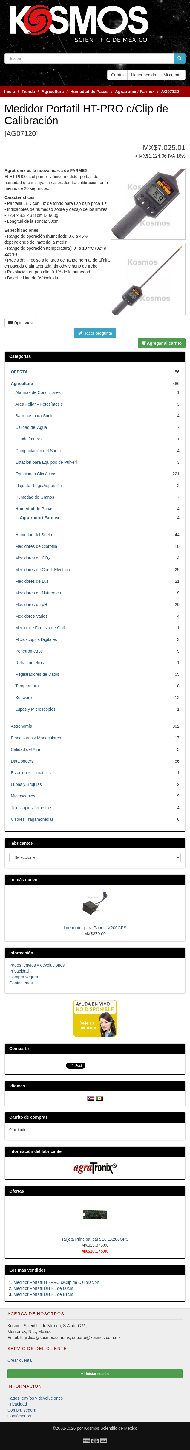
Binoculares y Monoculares (36, 737)
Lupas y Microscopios (35, 709)
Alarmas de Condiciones (38, 392)
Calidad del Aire (25, 749)
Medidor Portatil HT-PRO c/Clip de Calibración (56, 1282)
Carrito (117, 74)
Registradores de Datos (37, 674)
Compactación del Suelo (38, 450)
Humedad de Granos (34, 497)
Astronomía (21, 726)
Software (23, 697)
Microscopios (23, 796)
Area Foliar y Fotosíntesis (39, 404)
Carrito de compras (28, 1117)
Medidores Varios (31, 616)
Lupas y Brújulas (26, 784)
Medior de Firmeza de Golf (40, 627)
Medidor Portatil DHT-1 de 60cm (43, 1288)
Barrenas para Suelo (34, 415)
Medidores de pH (31, 604)
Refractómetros (29, 662)
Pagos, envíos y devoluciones (37, 965)
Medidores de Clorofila (36, 546)
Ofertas (16, 1191)
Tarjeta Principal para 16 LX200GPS (95, 1239)
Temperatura (27, 686)
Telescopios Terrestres (31, 807)
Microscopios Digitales (36, 639)
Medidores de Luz (31, 581)
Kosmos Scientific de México (110, 1428)
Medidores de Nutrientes (38, 592)
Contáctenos (21, 983)
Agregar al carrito (162, 343)
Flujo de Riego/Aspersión (38, 485)
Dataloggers (22, 761)
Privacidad (19, 971)
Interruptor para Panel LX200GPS (95, 927)
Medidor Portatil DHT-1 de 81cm (43, 1294)
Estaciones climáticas (31, 772)
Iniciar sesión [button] (95, 1374)
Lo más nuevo (23, 879)
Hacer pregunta (95, 333)
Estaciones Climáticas (35, 474)
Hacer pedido (143, 74)
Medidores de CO (32, 558)
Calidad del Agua (31, 427)
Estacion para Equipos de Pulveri (46, 462)
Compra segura (23, 977)
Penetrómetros (29, 651)
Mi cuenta (172, 74)
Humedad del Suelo (33, 534)
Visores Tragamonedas (32, 819)
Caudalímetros (28, 439)
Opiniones (20, 323)
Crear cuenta (19, 1360)
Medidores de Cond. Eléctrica (42, 569)
